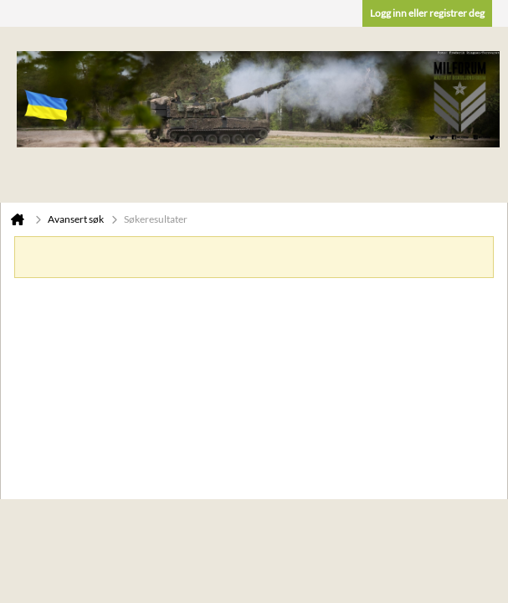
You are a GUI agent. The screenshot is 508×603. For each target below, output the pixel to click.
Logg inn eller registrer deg (427, 13)
